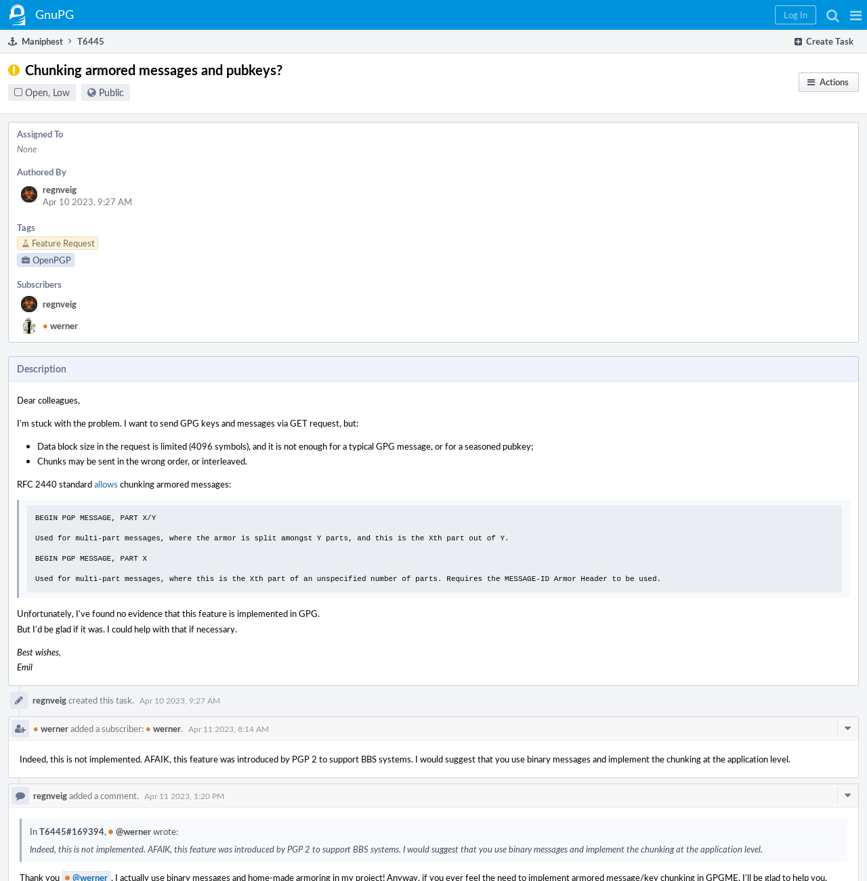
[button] (856, 15)
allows (106, 484)
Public (111, 92)
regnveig (60, 190)
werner (60, 326)
